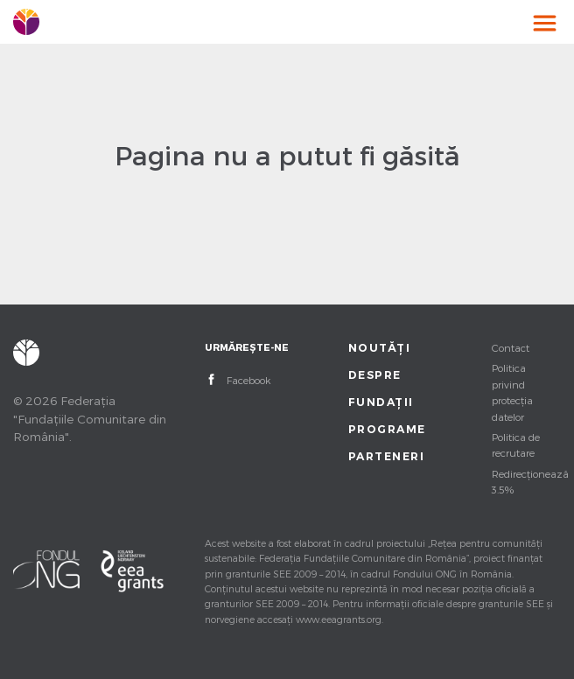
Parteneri (382, 456)
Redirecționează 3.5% (526, 481)
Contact (510, 347)
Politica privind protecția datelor (512, 391)
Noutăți (379, 347)
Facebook (249, 380)
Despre (375, 375)
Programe (382, 429)
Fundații (381, 402)
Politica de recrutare (516, 444)
